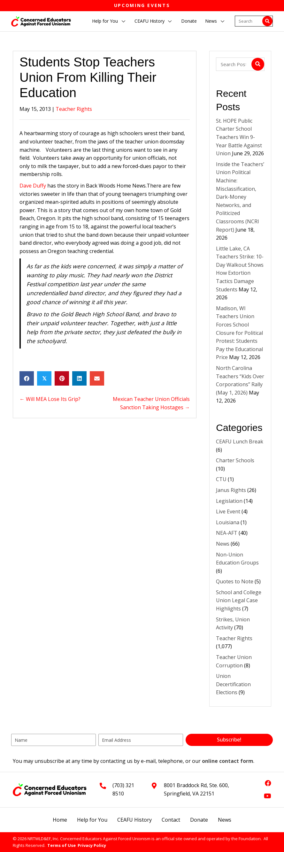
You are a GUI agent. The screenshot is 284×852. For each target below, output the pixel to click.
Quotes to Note (234, 581)
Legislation (229, 500)
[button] (123, 21)
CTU (221, 479)
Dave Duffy (32, 185)
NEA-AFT (226, 532)
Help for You (92, 819)
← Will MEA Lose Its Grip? (50, 399)
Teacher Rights (74, 108)
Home (60, 819)
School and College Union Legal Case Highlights (238, 600)
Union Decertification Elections (233, 684)
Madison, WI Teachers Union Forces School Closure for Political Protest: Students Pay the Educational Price (239, 333)
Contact (171, 819)
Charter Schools (235, 460)
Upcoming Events (142, 5)
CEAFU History (134, 819)
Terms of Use (61, 845)
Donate (199, 819)
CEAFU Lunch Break (239, 441)
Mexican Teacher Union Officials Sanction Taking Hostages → (151, 403)
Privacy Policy (92, 845)
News (222, 543)
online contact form (227, 760)
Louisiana (227, 522)
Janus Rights (231, 490)
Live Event (228, 511)
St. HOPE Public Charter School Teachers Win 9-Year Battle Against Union (239, 137)
